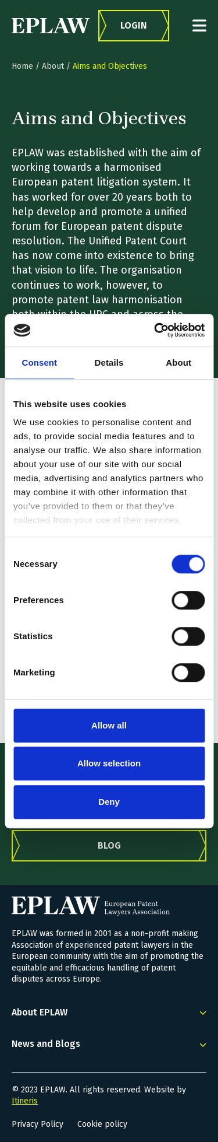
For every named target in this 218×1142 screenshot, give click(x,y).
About (53, 66)
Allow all (109, 725)
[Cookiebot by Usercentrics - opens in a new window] (155, 330)
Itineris (25, 1101)
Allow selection (109, 763)
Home (22, 66)
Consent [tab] (39, 362)
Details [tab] (109, 362)
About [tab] (178, 362)
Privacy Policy (37, 1124)
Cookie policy (102, 1124)
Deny (109, 802)
